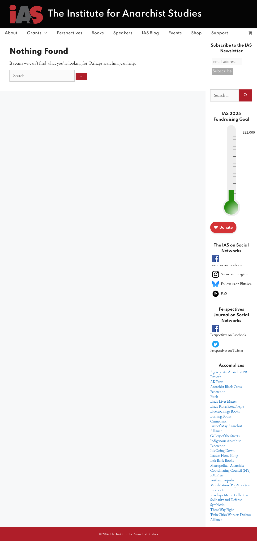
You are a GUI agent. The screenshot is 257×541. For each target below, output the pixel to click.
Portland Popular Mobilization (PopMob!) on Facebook (230, 485)
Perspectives (69, 33)
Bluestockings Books (225, 411)
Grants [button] (39, 33)
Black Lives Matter (223, 401)
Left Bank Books (222, 460)
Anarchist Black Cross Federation (226, 389)
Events (175, 33)
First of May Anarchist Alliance (226, 428)
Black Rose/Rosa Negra (227, 406)
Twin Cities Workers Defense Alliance (230, 517)
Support (219, 33)
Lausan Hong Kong (224, 455)
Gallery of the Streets (225, 435)
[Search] (81, 76)
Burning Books (220, 416)
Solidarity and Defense (226, 499)
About (11, 33)
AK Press (216, 381)
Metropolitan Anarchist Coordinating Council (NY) (230, 468)
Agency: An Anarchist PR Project (228, 374)
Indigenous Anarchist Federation (225, 443)
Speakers (122, 33)
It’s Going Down (222, 450)
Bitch (214, 396)
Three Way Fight (222, 509)
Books (98, 33)
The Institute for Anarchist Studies (124, 14)
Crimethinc (218, 421)
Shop (196, 33)
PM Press (216, 475)
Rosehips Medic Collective (229, 495)
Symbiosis (217, 504)
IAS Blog (150, 33)
